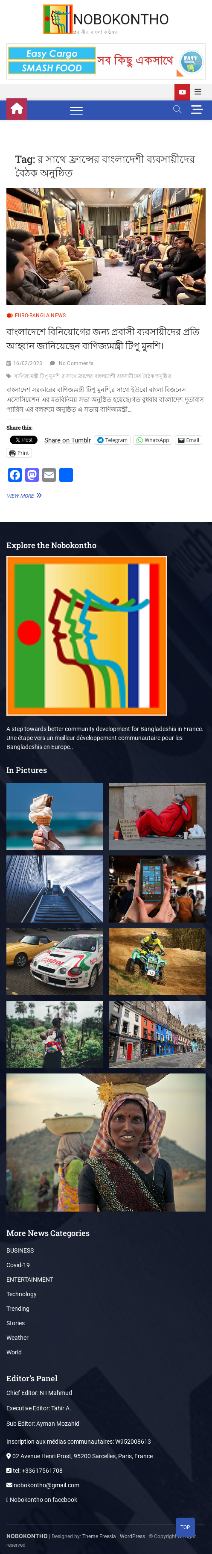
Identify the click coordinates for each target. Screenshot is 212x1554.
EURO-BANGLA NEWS (40, 315)
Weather (17, 1337)
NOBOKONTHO (121, 19)
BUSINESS (20, 1250)
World (14, 1352)
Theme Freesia (99, 1536)
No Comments (76, 363)
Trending (17, 1308)
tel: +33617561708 (34, 1470)
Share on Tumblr (67, 439)
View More (23, 495)
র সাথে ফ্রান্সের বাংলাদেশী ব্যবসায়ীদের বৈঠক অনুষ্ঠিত (116, 376)
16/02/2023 (27, 363)
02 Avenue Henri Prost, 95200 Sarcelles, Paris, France (79, 1456)
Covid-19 (18, 1265)
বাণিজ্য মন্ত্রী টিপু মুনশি (37, 376)
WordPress (132, 1536)
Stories (15, 1323)
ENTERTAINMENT (29, 1279)
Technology (21, 1294)
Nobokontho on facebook (41, 1499)
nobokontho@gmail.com (42, 1485)
